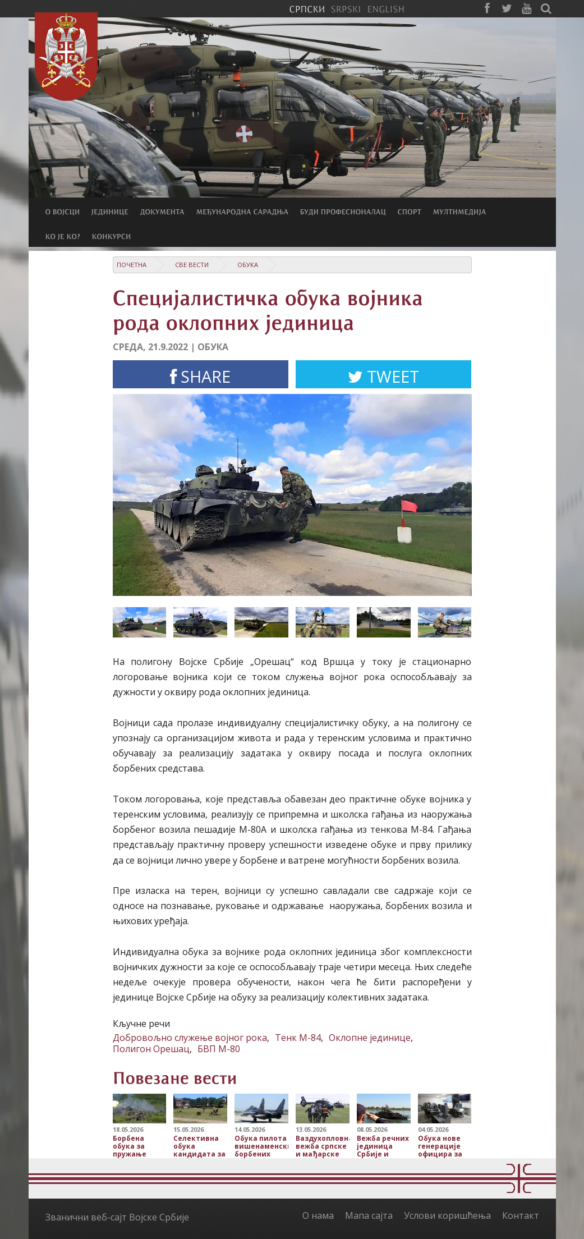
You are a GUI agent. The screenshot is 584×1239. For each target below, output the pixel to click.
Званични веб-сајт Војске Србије (117, 1217)
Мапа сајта (369, 1215)
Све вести (192, 264)
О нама (318, 1215)
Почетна (131, 264)
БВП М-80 (218, 1049)
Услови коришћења (447, 1215)
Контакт (520, 1215)
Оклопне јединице (370, 1037)
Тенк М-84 (298, 1037)
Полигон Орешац (151, 1049)
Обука (247, 264)
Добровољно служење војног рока (190, 1037)
